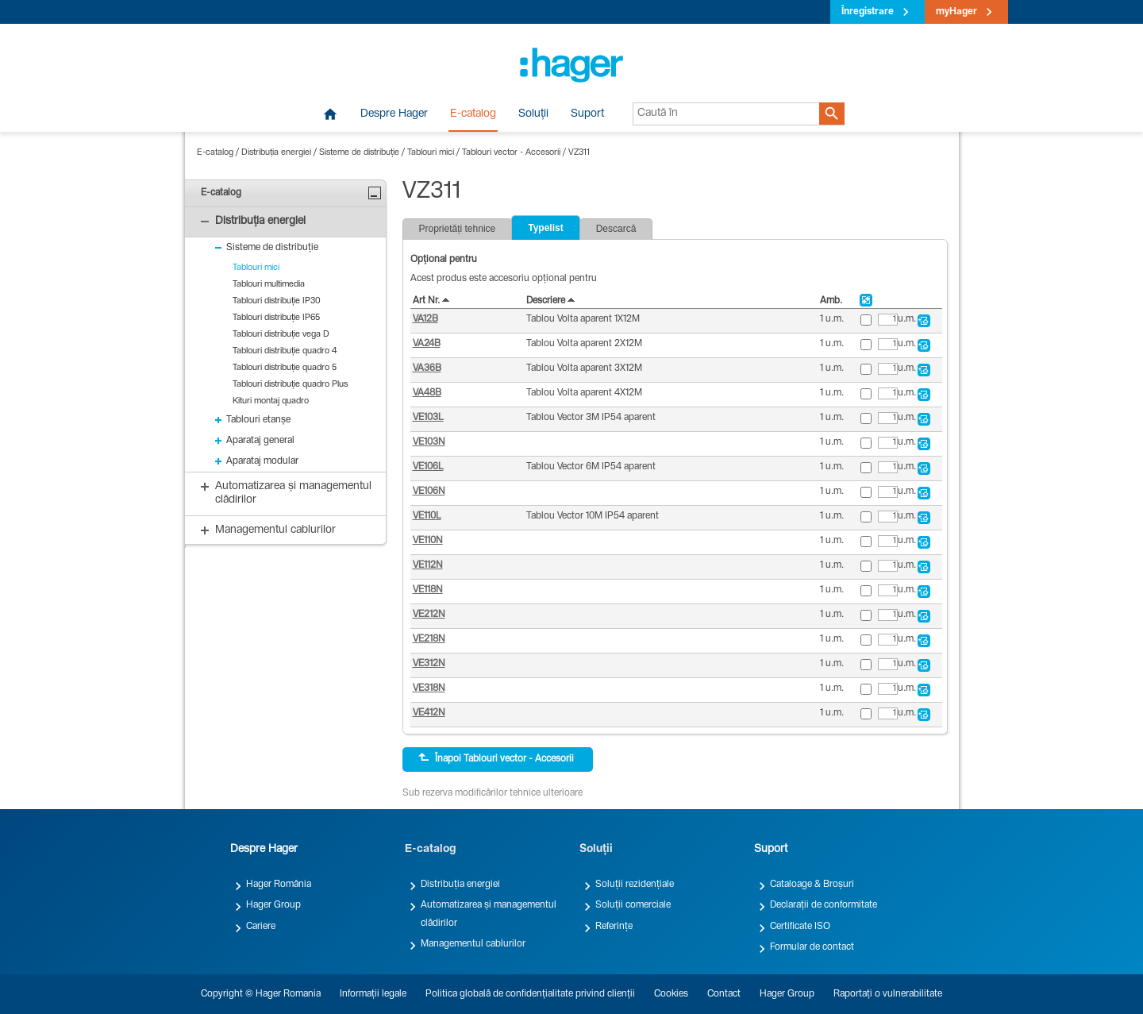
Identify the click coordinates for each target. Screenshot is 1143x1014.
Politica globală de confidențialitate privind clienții (530, 994)
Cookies (671, 994)
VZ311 (579, 152)
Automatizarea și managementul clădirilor (488, 913)
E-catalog (473, 114)
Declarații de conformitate (823, 905)
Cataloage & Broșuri (812, 884)
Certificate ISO (800, 926)
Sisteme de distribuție (359, 152)
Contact (724, 994)
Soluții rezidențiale (634, 884)
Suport (587, 114)
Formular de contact (812, 947)
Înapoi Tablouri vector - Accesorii (496, 758)
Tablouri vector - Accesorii (511, 152)
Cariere (260, 926)
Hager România (278, 884)
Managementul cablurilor (473, 944)
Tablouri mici (430, 152)
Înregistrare (867, 12)
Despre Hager (394, 114)
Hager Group (273, 905)
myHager (956, 12)
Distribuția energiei (276, 152)
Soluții (533, 114)
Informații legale (373, 994)
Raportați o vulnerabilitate (887, 994)
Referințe (614, 926)
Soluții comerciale (633, 905)
